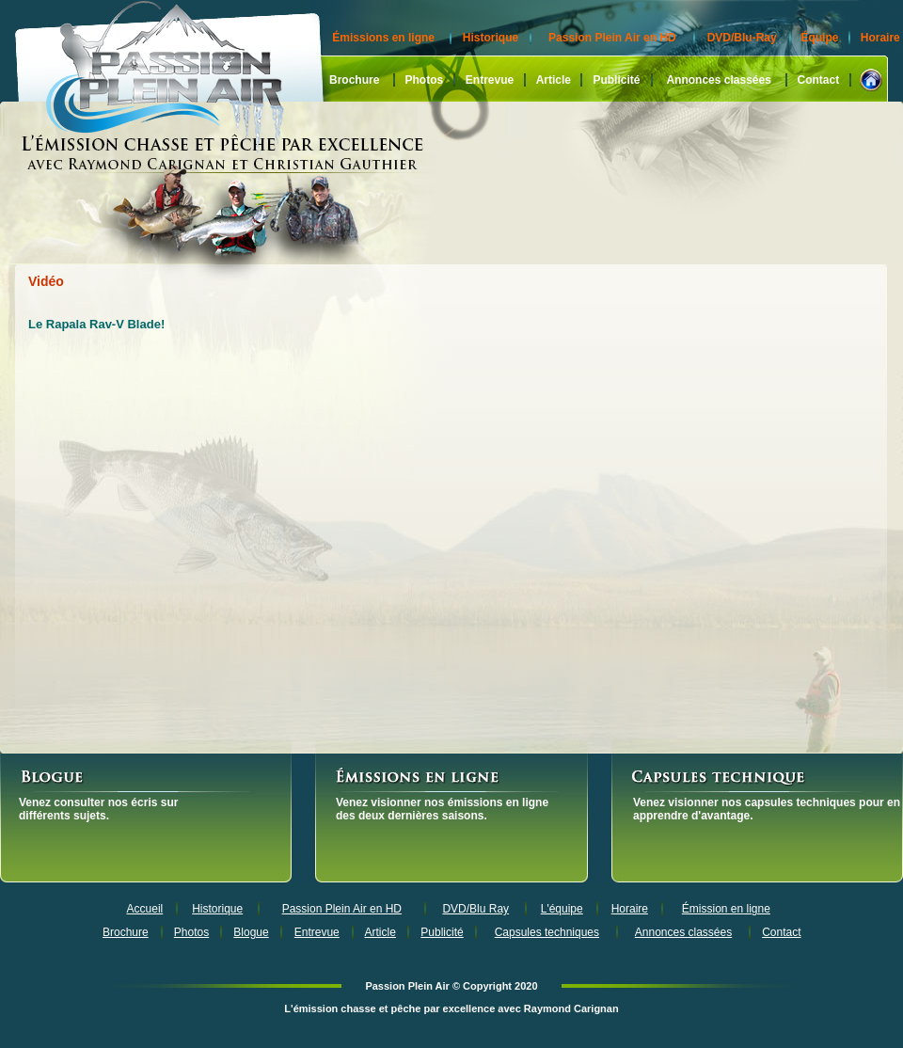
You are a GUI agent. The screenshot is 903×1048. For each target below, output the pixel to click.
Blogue (250, 932)
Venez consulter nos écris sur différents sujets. (98, 809)
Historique (490, 37)
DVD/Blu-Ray (742, 37)
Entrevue (490, 80)
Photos (423, 80)
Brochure (354, 80)
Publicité (616, 80)
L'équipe (562, 908)
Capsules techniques (547, 932)
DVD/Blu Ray (475, 908)
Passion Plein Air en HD (612, 37)
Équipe (819, 37)
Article (553, 80)
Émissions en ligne (383, 37)
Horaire (880, 37)
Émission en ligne (726, 908)
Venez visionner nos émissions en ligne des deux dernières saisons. (442, 809)
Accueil (145, 908)
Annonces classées (718, 80)
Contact (819, 80)
